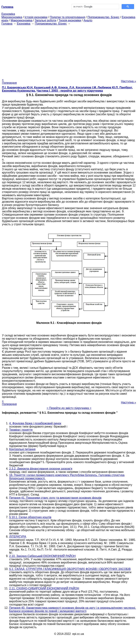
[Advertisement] (69, 50)
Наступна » (128, 81)
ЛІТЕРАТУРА (17, 536)
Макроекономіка (21, 20)
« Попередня (9, 81)
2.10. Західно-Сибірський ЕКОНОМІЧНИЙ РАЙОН (42, 556)
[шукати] (95, 6)
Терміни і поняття (21, 429)
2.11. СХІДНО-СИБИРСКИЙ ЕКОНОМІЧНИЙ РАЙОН (44, 588)
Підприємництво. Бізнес (103, 17)
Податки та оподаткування (67, 17)
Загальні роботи (45, 20)
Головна (6, 23)
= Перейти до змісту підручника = (69, 408)
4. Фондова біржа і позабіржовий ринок (35, 423)
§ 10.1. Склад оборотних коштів (30, 517)
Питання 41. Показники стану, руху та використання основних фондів (55, 497)
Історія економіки (36, 17)
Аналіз (88, 20)
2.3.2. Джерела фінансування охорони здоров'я (40, 468)
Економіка (8, 13)
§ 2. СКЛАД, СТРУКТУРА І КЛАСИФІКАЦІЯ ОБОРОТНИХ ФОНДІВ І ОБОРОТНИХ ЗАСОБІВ (70, 568)
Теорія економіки (70, 20)
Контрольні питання (22, 449)
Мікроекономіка (11, 17)
